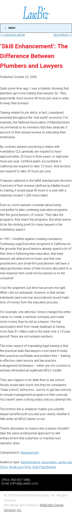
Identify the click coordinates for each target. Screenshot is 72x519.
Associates (49, 462)
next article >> (62, 35)
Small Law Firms (20, 467)
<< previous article (12, 35)
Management (30, 452)
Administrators (30, 462)
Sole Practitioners (44, 467)
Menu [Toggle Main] (9, 28)
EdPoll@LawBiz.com (24, 483)
